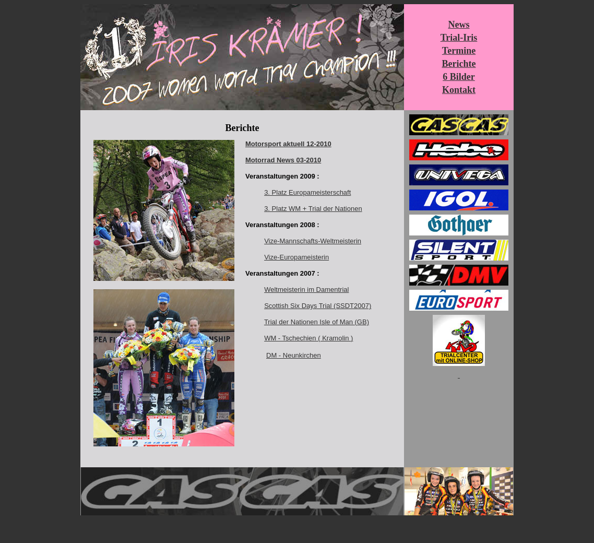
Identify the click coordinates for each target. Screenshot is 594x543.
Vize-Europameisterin (296, 257)
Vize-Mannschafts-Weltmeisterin (312, 241)
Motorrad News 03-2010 (283, 160)
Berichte (459, 63)
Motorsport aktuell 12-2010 (288, 144)
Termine (459, 50)
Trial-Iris (459, 37)
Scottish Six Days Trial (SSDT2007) (317, 306)
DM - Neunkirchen (293, 355)
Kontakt (459, 90)
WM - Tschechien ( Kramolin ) (308, 338)
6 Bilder (459, 77)
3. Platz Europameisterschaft (307, 192)
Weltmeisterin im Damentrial (306, 289)
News (459, 24)
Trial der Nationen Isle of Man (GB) (316, 322)
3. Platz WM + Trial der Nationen (313, 209)
